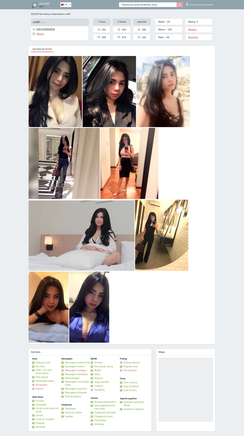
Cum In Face (130, 390)
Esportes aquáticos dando (134, 404)
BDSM (97, 370)
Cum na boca (130, 382)
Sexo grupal (42, 377)
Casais (39, 415)
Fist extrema (130, 370)
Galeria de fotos (42, 49)
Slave (97, 374)
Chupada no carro (103, 416)
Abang (47, 14)
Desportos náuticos (134, 409)
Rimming (40, 427)
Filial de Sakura (73, 396)
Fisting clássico (132, 362)
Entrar (199, 4)
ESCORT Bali (37, 14)
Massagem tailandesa (76, 374)
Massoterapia (72, 378)
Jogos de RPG (101, 382)
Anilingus (99, 424)
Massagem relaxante (76, 392)
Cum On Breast (131, 386)
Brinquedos (42, 384)
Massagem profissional (77, 362)
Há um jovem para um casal (47, 410)
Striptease (70, 408)
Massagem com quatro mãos (77, 383)
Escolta (40, 400)
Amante (98, 362)
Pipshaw (40, 423)
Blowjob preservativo (105, 402)
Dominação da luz (103, 366)
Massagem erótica (74, 366)
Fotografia (41, 404)
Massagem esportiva (76, 388)
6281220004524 (46, 29)
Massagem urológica (76, 370)
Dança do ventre (73, 412)
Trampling (99, 389)
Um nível (40, 366)
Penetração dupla (45, 381)
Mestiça (192, 29)
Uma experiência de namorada (104, 407)
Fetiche (39, 388)
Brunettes (193, 37)
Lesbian (69, 416)
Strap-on (98, 378)
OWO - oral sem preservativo (44, 372)
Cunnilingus (100, 420)
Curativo (98, 386)
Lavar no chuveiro (45, 419)
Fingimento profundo (105, 412)
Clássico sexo (43, 362)
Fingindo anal (130, 366)
